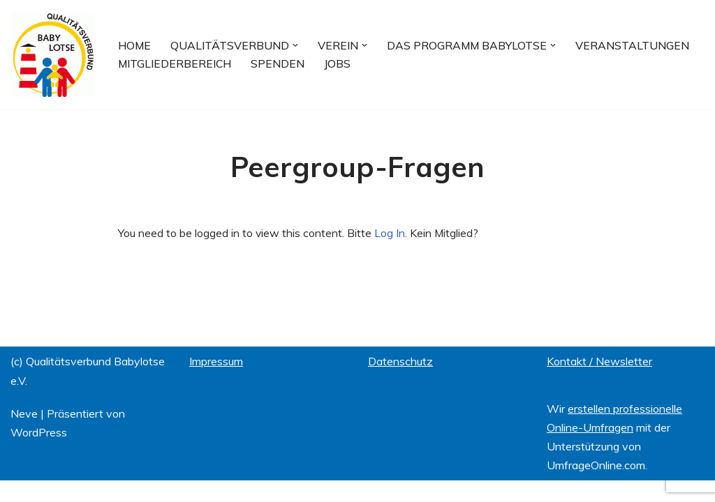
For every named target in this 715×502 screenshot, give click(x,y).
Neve (24, 434)
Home (135, 45)
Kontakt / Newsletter (599, 383)
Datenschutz (400, 383)
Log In (390, 233)
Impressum (216, 383)
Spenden (282, 63)
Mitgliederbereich (176, 63)
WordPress (38, 454)
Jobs (343, 63)
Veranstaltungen (639, 45)
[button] (298, 45)
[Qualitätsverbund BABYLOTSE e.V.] (52, 55)
